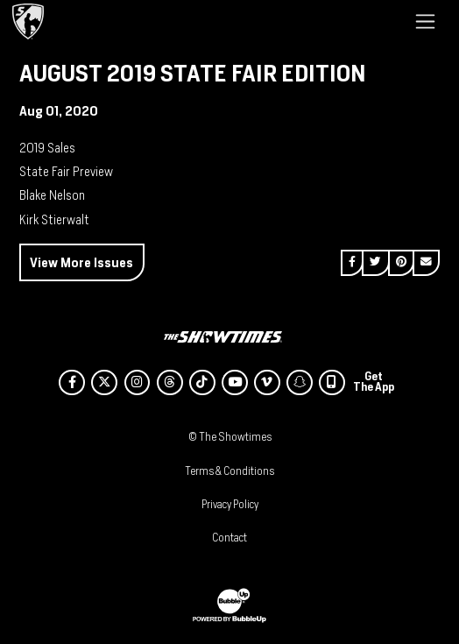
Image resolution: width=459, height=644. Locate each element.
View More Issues (81, 262)
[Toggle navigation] (425, 21)
